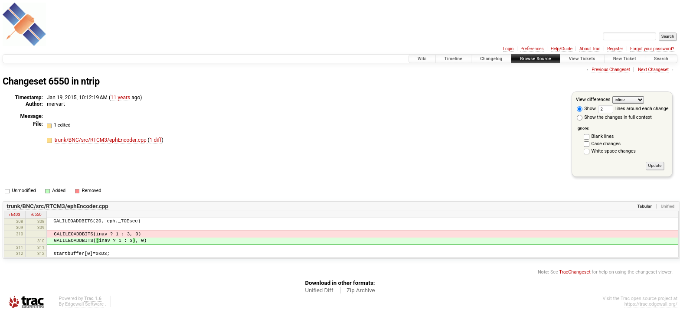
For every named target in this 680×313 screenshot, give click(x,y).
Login (508, 48)
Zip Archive (361, 290)
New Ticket (624, 58)
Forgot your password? (652, 48)
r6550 (36, 214)
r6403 (15, 214)
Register (615, 48)
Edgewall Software (84, 304)
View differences (593, 99)
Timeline (454, 58)
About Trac (589, 48)
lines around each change (633, 108)
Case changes (606, 144)
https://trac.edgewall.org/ (650, 304)
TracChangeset (574, 272)
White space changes (614, 151)
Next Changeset (653, 69)
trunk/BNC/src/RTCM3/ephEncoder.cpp (101, 140)
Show (586, 108)
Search (661, 58)
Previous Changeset (611, 69)
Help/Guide (561, 48)
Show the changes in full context (614, 117)
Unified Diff (319, 290)
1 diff (156, 140)
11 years (120, 98)
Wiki (422, 58)
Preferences (531, 48)
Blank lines (603, 136)
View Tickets (582, 58)
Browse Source (535, 58)
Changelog (491, 58)
